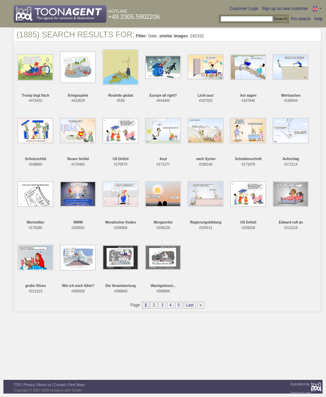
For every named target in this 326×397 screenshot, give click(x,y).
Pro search (301, 18)
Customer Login (244, 8)
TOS (17, 385)
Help (318, 18)
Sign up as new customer (285, 8)
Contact (60, 385)
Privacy (29, 385)
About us (44, 385)
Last (190, 305)
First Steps (76, 385)
